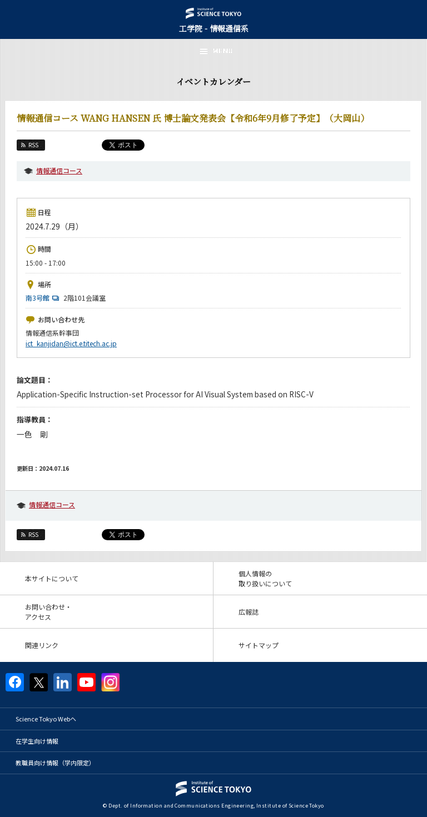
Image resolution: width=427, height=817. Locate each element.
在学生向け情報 (37, 740)
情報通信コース (59, 170)
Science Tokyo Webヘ (46, 718)
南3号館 (44, 297)
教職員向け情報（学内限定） (55, 762)
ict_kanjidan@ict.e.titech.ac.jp (71, 343)
